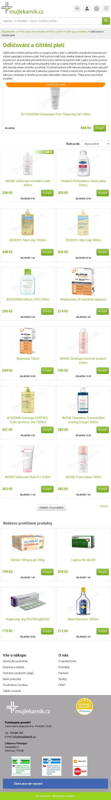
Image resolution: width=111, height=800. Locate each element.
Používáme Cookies (15, 685)
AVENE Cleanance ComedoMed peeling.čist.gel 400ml (83, 420)
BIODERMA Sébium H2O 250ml (28, 299)
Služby (62, 679)
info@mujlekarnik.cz (24, 736)
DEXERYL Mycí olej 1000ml (27, 240)
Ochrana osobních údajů (18, 673)
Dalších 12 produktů (52, 507)
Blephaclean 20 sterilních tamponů (83, 299)
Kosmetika (40, 31)
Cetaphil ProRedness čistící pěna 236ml (83, 183)
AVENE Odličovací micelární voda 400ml (28, 183)
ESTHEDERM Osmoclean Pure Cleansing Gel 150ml (55, 114)
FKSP (61, 685)
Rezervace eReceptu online (55, 796)
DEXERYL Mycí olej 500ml (83, 240)
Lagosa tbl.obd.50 (83, 560)
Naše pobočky (12, 679)
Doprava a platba (13, 667)
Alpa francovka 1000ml (83, 619)
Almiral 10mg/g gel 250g (28, 560)
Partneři (63, 673)
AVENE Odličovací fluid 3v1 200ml (28, 477)
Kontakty (64, 667)
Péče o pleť (54, 31)
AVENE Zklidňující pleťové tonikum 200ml (83, 361)
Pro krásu (25, 31)
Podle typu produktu (75, 31)
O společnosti (67, 661)
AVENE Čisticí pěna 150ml (83, 477)
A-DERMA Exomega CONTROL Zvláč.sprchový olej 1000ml (27, 420)
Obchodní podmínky (15, 661)
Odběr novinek (12, 691)
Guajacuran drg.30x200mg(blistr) (27, 619)
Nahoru (104, 506)
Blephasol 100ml (27, 358)
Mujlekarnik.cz (10, 31)
